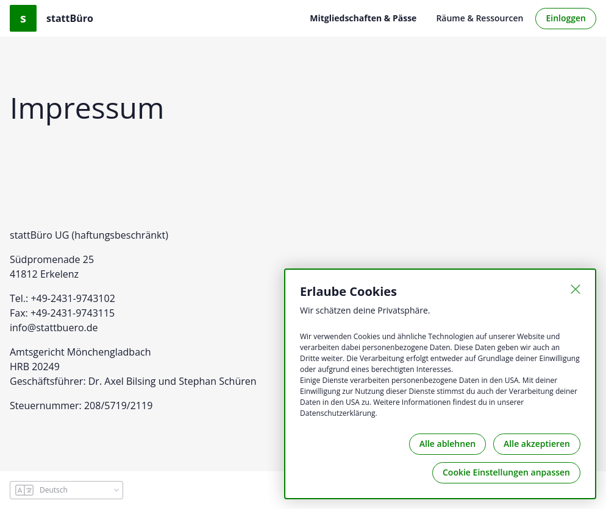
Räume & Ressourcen (479, 18)
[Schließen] (575, 289)
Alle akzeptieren (537, 443)
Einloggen (566, 18)
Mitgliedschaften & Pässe (363, 18)
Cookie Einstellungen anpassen (506, 472)
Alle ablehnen (447, 443)
